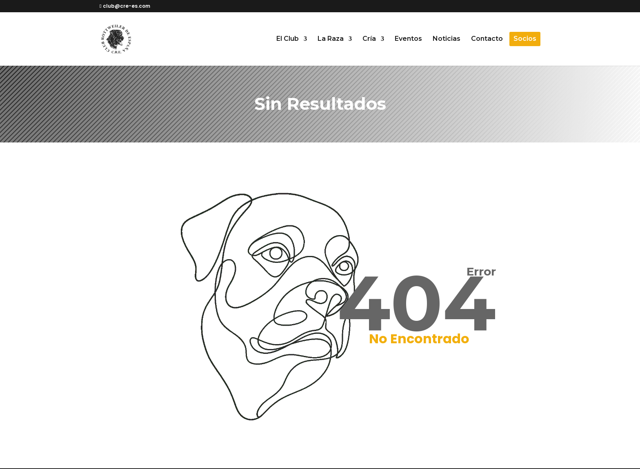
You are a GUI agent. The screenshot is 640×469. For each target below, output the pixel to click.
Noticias (446, 39)
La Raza (331, 39)
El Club (287, 39)
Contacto (487, 39)
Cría (369, 39)
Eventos (408, 39)
